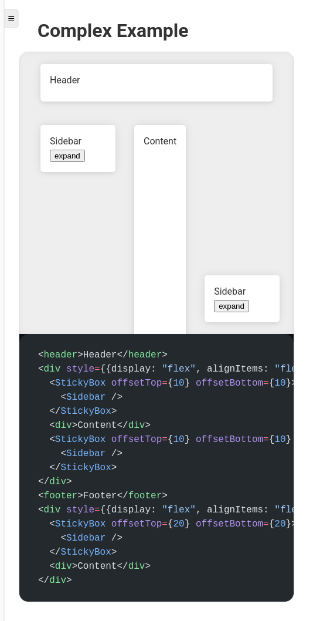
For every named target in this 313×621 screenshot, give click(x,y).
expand (67, 155)
